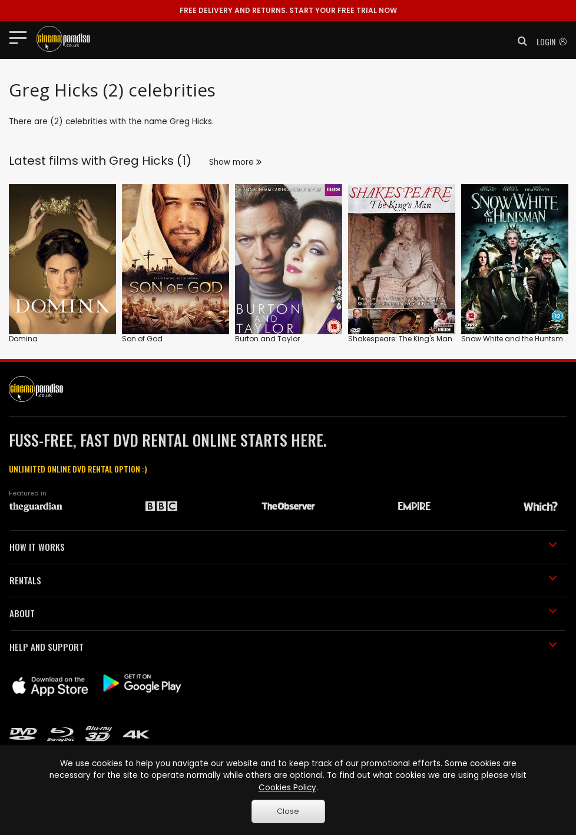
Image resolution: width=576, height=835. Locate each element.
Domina (23, 339)
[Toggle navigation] (21, 37)
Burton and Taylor (267, 339)
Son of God (142, 339)
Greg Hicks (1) (150, 160)
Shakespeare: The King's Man (400, 339)
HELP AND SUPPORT (283, 646)
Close (288, 811)
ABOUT (283, 613)
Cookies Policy (287, 787)
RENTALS (283, 580)
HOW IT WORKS (283, 546)
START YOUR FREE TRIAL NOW (288, 10)
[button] (519, 41)
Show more (235, 162)
